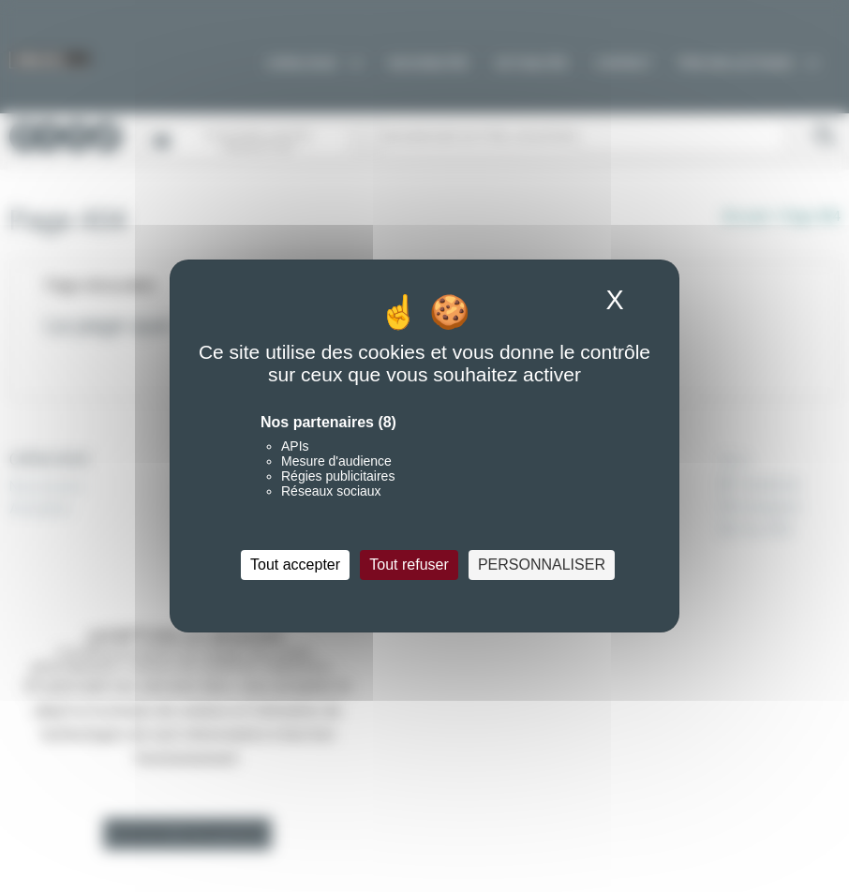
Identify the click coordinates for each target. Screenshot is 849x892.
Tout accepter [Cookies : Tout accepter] (295, 564)
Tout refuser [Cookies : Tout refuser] (408, 564)
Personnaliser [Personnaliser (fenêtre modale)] (541, 564)
